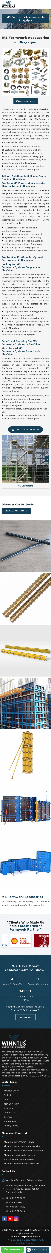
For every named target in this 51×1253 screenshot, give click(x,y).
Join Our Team (11, 1104)
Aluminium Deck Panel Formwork (21, 1163)
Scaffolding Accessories (32, 905)
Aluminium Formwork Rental (19, 1142)
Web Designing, (15, 1240)
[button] (47, 459)
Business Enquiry (37, 1250)
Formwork (14, 905)
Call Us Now (30, 1010)
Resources (9, 1108)
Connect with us (12, 1250)
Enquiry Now (25, 1017)
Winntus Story (11, 1090)
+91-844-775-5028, (16, 1198)
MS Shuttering (26, 901)
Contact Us (9, 1112)
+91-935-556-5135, (15, 1206)
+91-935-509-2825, (15, 1202)
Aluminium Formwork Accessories (22, 1146)
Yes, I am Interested (26, 429)
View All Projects (16, 511)
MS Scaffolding (9, 901)
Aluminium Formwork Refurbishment (24, 1150)
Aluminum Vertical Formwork (19, 1155)
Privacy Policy (11, 1125)
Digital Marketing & (34, 1240)
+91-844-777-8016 (15, 1211)
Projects (8, 1095)
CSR (6, 1099)
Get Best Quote (25, 101)
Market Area (10, 1121)
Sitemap (8, 1117)
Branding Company (25, 1243)
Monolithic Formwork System (19, 1159)
